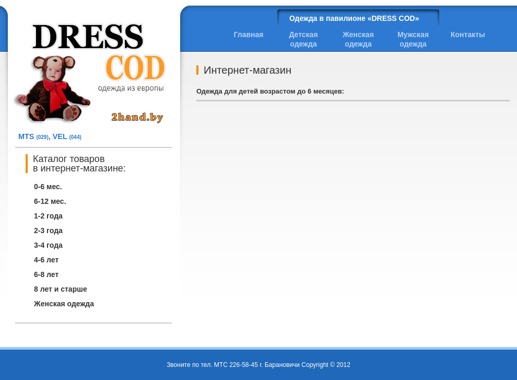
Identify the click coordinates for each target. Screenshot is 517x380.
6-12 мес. (50, 201)
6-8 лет (46, 274)
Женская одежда (64, 304)
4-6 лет (46, 260)
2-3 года (48, 230)
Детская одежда (303, 39)
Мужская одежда (413, 39)
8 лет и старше (60, 289)
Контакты (468, 34)
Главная (249, 34)
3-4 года (48, 245)
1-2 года (48, 216)
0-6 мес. (48, 186)
